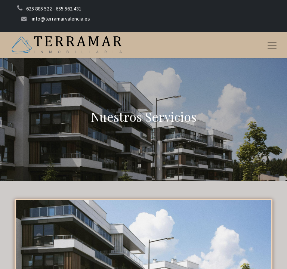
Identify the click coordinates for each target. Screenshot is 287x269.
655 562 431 (68, 8)
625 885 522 (39, 8)
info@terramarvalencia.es (61, 18)
